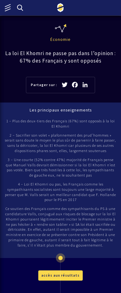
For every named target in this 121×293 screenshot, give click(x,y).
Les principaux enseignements (61, 110)
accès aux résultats (60, 275)
